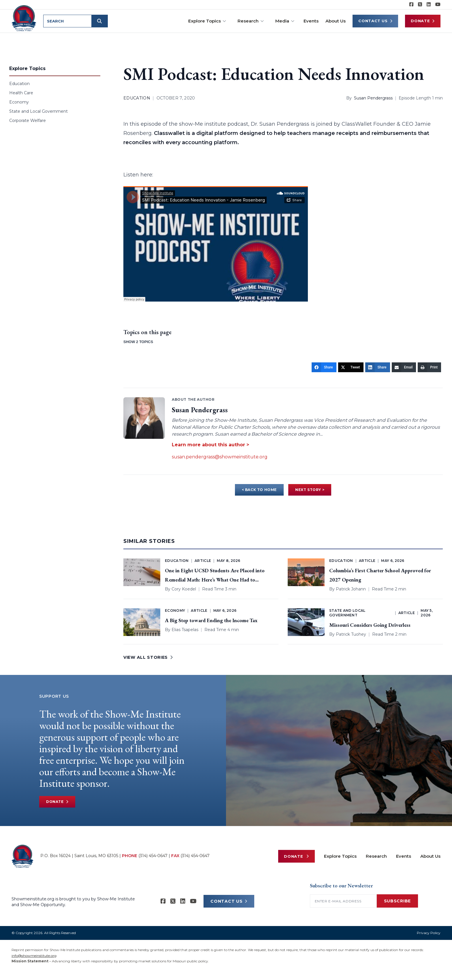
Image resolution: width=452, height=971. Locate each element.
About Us (335, 21)
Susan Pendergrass (373, 98)
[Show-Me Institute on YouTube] (437, 4)
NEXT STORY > (309, 490)
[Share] (324, 367)
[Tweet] (351, 367)
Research (251, 21)
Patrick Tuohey (351, 634)
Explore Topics (207, 21)
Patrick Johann (351, 589)
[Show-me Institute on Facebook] (411, 4)
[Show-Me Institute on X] (420, 4)
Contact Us (375, 20)
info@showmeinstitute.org (34, 955)
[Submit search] (101, 21)
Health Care (21, 92)
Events (311, 21)
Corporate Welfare (27, 120)
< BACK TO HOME (259, 490)
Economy (19, 102)
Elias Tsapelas (185, 629)
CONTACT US (228, 901)
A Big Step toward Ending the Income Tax (211, 620)
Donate (423, 20)
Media (284, 21)
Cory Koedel (184, 589)
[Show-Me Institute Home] (25, 17)
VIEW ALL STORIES (148, 657)
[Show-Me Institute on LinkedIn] (429, 4)
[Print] (429, 367)
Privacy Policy (428, 933)
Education (19, 83)
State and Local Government (38, 111)
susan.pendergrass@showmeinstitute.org (220, 457)
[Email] (404, 367)
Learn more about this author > (210, 444)
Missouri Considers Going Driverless (369, 625)
